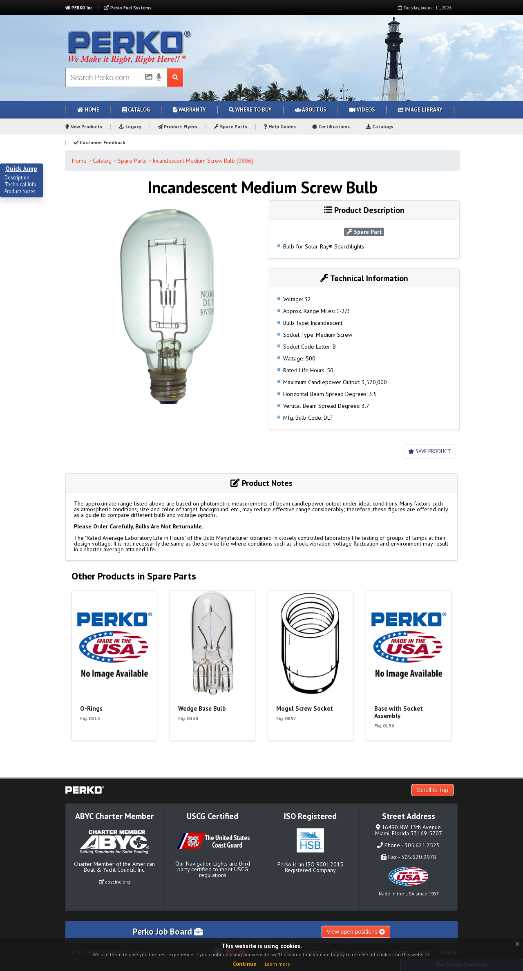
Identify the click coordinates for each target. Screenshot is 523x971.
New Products (83, 126)
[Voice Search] (159, 77)
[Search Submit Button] (175, 77)
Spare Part (364, 231)
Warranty (189, 109)
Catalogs (379, 126)
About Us (310, 109)
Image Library (420, 109)
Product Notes (19, 192)
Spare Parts (230, 126)
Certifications (331, 126)
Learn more (277, 964)
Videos (362, 109)
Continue (245, 963)
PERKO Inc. (79, 8)
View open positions (356, 931)
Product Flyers (177, 126)
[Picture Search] (146, 78)
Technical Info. (21, 185)
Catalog (136, 109)
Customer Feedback (99, 142)
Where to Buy (250, 109)
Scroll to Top (432, 790)
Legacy (129, 126)
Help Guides (280, 126)
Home (88, 109)
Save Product (429, 451)
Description (16, 178)
